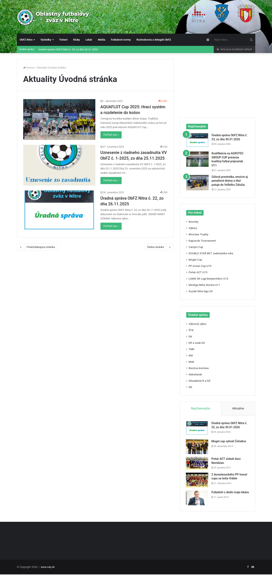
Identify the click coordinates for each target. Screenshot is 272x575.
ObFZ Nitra (26, 39)
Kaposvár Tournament (202, 240)
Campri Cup (196, 247)
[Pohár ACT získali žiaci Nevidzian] (197, 463)
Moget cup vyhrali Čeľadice (229, 441)
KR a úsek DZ (197, 342)
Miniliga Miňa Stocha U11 (204, 284)
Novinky (193, 221)
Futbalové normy (121, 39)
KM (191, 355)
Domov (29, 67)
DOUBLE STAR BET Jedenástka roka (211, 253)
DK (190, 336)
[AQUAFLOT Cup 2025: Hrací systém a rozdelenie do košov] (59, 119)
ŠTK (191, 330)
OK (190, 387)
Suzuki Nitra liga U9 (201, 291)
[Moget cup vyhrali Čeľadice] (197, 447)
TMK (192, 349)
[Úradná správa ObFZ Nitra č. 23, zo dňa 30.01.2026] (197, 141)
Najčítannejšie (200, 408)
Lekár (89, 39)
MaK (191, 361)
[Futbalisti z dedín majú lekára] (197, 498)
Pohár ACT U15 (198, 272)
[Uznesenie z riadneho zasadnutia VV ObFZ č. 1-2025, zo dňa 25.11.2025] (59, 165)
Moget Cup (195, 259)
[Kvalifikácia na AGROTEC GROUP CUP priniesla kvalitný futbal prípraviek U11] (197, 159)
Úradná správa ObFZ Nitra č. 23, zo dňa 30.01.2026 (68, 49)
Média (101, 39)
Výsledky (45, 39)
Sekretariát (195, 374)
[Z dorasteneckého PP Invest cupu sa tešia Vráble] (197, 480)
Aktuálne (238, 408)
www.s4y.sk (48, 567)
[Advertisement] (217, 84)
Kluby (76, 39)
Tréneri (63, 39)
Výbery (193, 228)
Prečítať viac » (111, 134)
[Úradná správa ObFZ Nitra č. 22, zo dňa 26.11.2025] (59, 210)
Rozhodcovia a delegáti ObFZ (154, 39)
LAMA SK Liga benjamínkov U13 (208, 278)
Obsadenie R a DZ (199, 380)
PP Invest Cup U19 (200, 266)
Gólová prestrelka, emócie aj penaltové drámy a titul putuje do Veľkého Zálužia (230, 180)
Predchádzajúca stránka (37, 247)
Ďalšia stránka (159, 247)
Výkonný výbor (198, 323)
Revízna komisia (199, 368)
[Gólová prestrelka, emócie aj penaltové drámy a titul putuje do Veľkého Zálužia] (197, 182)
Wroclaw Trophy (198, 234)
